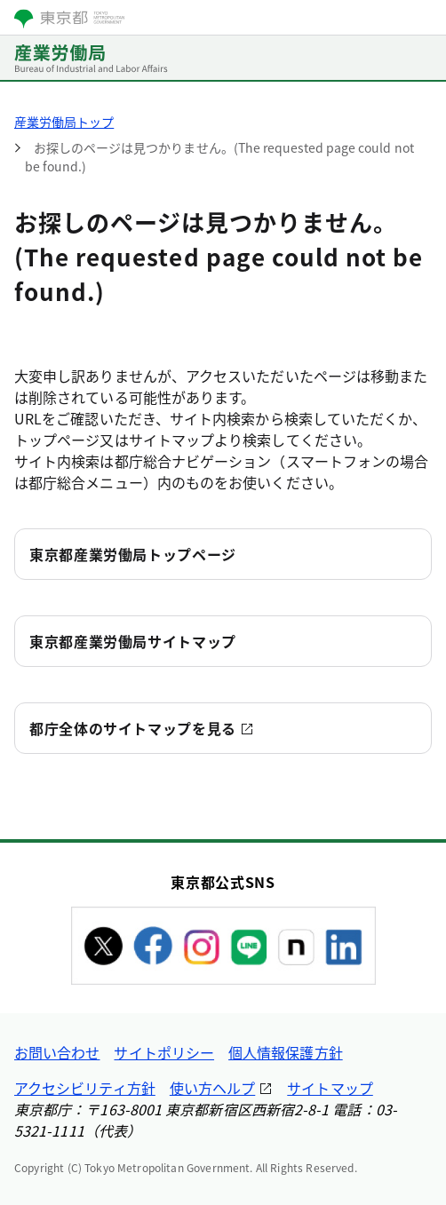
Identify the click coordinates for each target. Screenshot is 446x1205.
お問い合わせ (57, 1052)
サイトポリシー (164, 1052)
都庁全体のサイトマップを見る (132, 728)
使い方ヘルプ (212, 1087)
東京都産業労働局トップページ (132, 554)
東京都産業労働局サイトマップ (132, 641)
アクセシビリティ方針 (84, 1087)
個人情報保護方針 (285, 1052)
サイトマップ (329, 1087)
